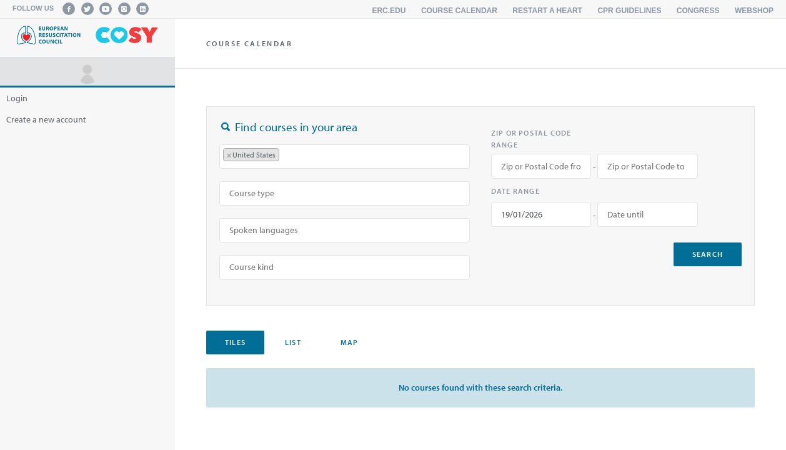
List (293, 342)
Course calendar (459, 10)
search (707, 254)
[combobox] (344, 156)
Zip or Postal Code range (531, 138)
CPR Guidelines (629, 10)
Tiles (235, 342)
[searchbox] (288, 156)
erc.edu (388, 10)
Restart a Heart (547, 10)
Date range (515, 191)
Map (350, 342)
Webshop (754, 10)
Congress (698, 10)
